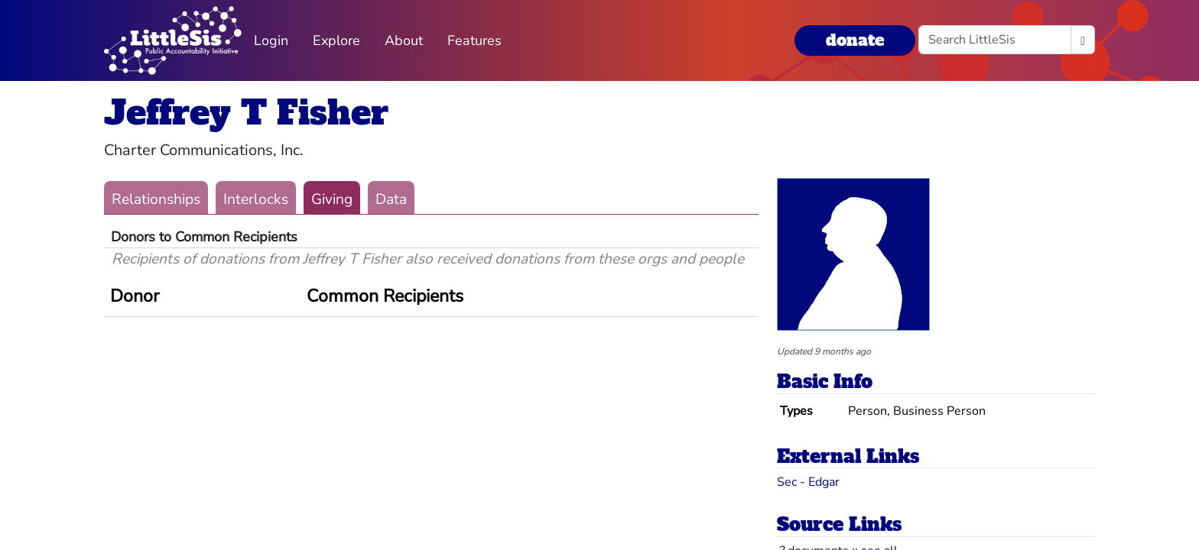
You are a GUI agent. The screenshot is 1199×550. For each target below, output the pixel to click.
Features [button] (474, 40)
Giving (332, 199)
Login (271, 40)
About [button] (404, 40)
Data (391, 199)
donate (855, 40)
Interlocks (255, 199)
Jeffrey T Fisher (246, 112)
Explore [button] (336, 40)
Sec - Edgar (808, 482)
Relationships (156, 199)
